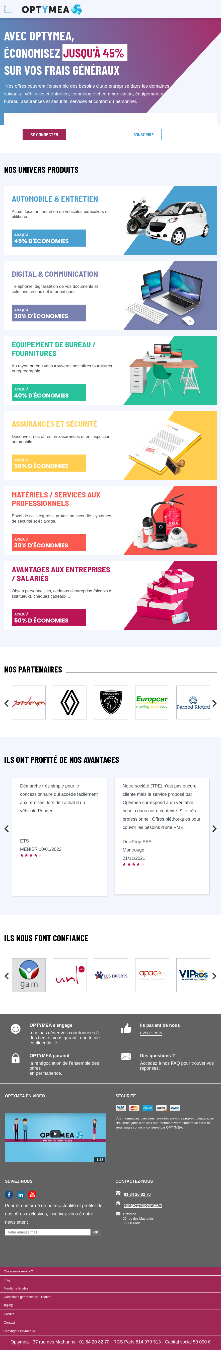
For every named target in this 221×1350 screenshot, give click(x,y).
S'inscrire (143, 134)
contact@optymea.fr (143, 1205)
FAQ (175, 1063)
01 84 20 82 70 (137, 1194)
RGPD (8, 1305)
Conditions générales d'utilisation (27, 1297)
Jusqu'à (41, 238)
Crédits (9, 1314)
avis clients (151, 1032)
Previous (6, 701)
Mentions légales (16, 1288)
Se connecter (44, 134)
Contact (9, 1322)
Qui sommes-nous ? (18, 1271)
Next (214, 701)
